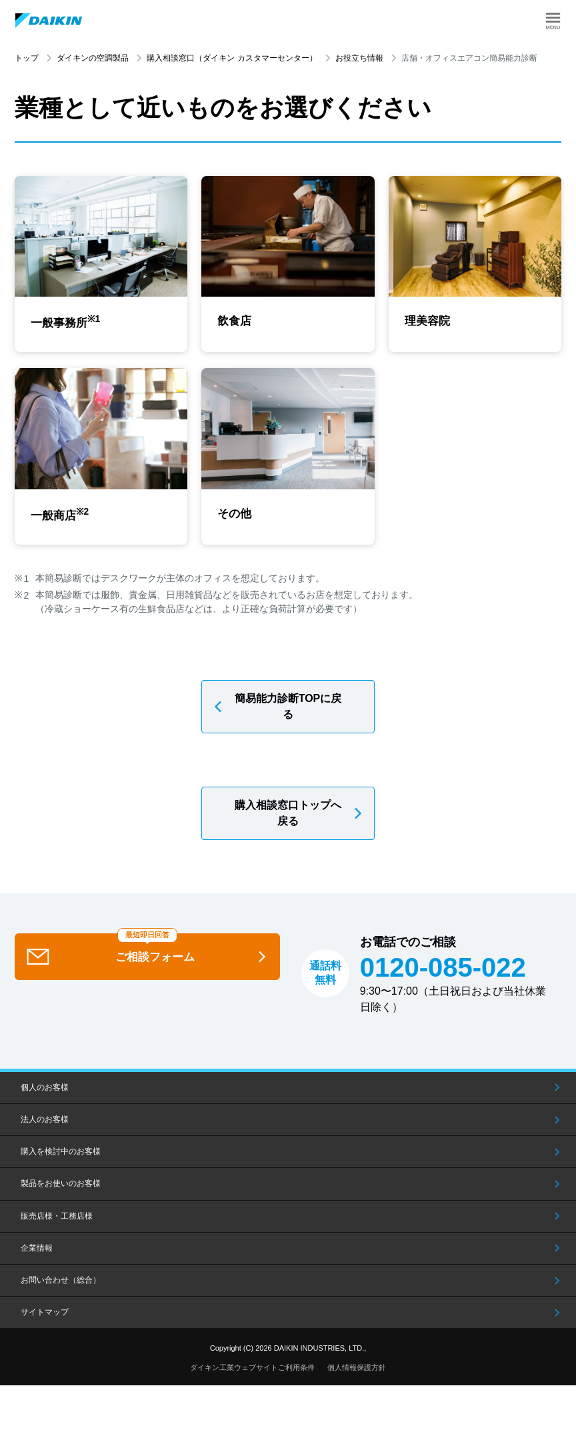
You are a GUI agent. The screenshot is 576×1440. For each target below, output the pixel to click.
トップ (27, 58)
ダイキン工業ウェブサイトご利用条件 (252, 1372)
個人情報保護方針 (356, 1372)
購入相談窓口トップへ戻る (288, 817)
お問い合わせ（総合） (61, 1284)
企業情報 (37, 1252)
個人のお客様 (45, 1092)
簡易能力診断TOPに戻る (288, 711)
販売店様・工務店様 (57, 1220)
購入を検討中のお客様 (61, 1156)
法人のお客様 (45, 1124)
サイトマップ (45, 1317)
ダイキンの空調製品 (93, 58)
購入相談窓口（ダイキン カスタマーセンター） (232, 58)
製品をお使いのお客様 (61, 1188)
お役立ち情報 (359, 58)
